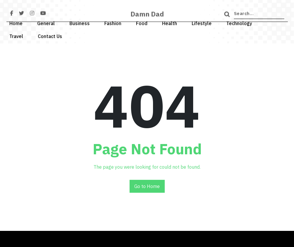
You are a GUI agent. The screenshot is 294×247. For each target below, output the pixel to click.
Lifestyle (202, 22)
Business (79, 22)
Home (16, 22)
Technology (239, 22)
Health (169, 22)
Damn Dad (147, 15)
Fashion (112, 22)
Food (141, 22)
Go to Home (147, 186)
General (46, 22)
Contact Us (50, 35)
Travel (16, 35)
